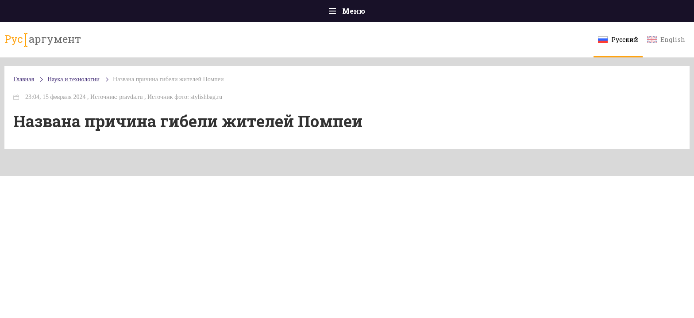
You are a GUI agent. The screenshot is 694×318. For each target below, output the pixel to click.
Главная (103, 13)
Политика (218, 13)
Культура (483, 13)
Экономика (320, 13)
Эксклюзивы (538, 13)
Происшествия (159, 13)
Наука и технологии (421, 17)
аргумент (119, 43)
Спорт (366, 13)
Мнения (590, 13)
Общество (269, 13)
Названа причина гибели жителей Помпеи (249, 88)
